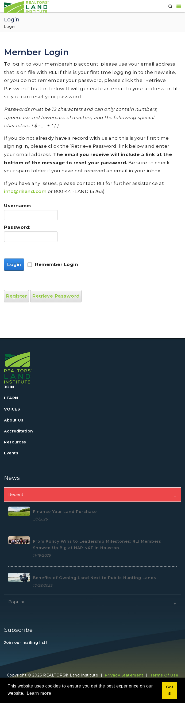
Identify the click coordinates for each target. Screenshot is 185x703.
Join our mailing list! (25, 642)
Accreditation (18, 431)
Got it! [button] (169, 690)
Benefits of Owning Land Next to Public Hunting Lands (94, 577)
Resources (15, 442)
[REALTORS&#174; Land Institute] (26, 6)
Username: (17, 205)
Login (14, 264)
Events (11, 453)
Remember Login (56, 264)
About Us (13, 420)
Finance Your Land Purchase (65, 511)
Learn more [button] (39, 693)
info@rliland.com (25, 191)
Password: (17, 227)
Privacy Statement (124, 675)
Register (16, 296)
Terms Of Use (164, 675)
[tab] (92, 494)
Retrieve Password (56, 296)
